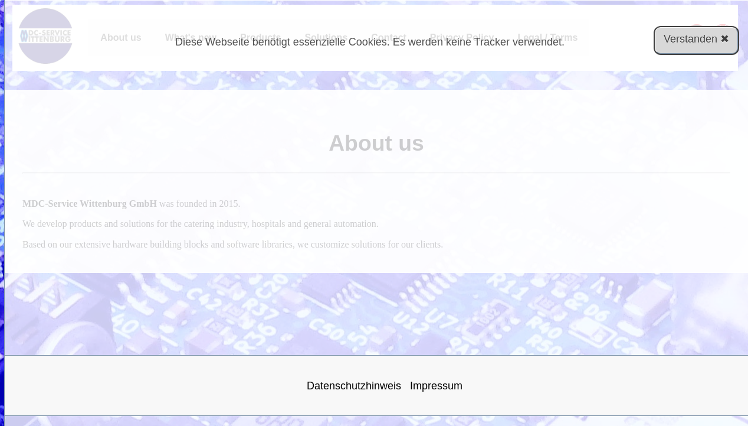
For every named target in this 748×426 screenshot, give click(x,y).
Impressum (436, 386)
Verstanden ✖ (696, 39)
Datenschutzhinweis (354, 386)
